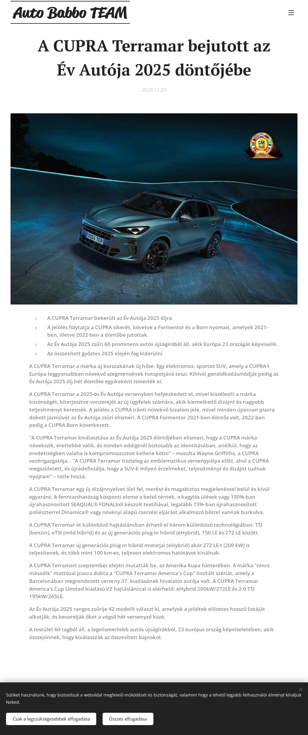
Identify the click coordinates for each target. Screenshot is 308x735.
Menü (291, 12)
